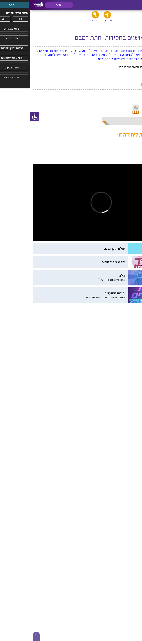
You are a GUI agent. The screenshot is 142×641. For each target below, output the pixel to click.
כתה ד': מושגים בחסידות (111, 59)
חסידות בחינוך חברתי (27, 51)
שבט (70, 59)
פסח (77, 59)
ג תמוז (125, 51)
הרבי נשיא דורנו (112, 51)
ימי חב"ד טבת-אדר (64, 55)
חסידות (83, 51)
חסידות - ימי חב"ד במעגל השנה (60, 51)
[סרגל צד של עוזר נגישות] (4, 116)
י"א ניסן (109, 55)
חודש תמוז (95, 51)
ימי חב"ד (82, 55)
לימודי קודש (88, 59)
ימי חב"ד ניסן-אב (42, 55)
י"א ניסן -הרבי (96, 55)
